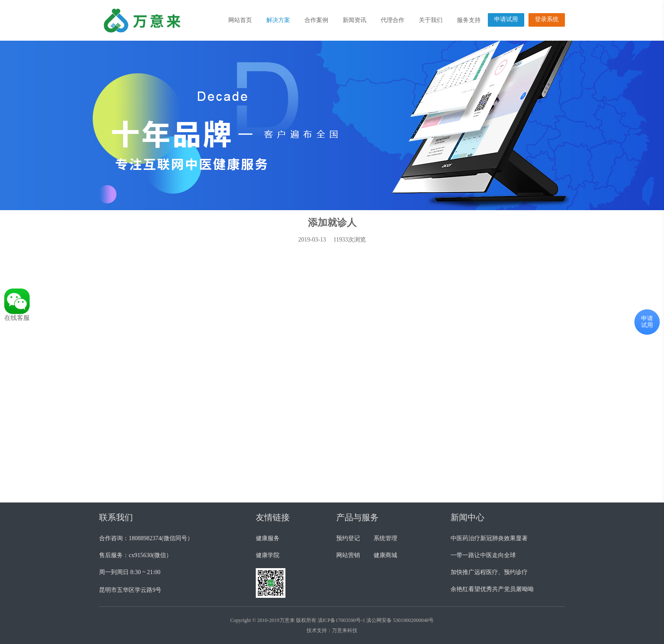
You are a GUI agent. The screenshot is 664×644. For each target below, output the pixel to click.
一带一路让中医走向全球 (483, 555)
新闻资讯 (354, 20)
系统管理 (385, 538)
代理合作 (392, 20)
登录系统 (547, 19)
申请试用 (506, 19)
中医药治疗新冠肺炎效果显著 (489, 538)
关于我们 (431, 20)
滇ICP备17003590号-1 (341, 620)
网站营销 (348, 555)
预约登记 (348, 538)
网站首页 (240, 20)
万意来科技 (344, 630)
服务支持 (469, 20)
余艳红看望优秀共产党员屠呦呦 (492, 589)
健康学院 (267, 555)
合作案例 (316, 20)
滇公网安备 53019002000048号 (400, 620)
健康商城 (385, 555)
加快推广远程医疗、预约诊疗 (489, 572)
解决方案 (278, 20)
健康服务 (267, 538)
